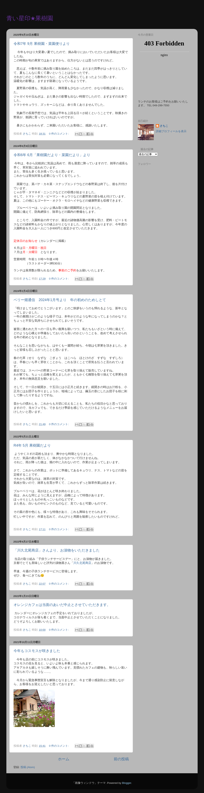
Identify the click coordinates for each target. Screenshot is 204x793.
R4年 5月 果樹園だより (32, 445)
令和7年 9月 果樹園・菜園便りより (42, 44)
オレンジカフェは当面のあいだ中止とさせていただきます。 (62, 605)
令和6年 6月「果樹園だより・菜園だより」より (52, 155)
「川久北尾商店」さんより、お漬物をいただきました (57, 550)
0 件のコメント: (59, 133)
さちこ (164, 125)
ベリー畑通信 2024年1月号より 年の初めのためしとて (60, 300)
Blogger (126, 782)
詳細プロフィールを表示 (171, 131)
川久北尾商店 (82, 562)
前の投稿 (121, 759)
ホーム (63, 759)
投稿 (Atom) (28, 767)
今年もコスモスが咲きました (37, 651)
